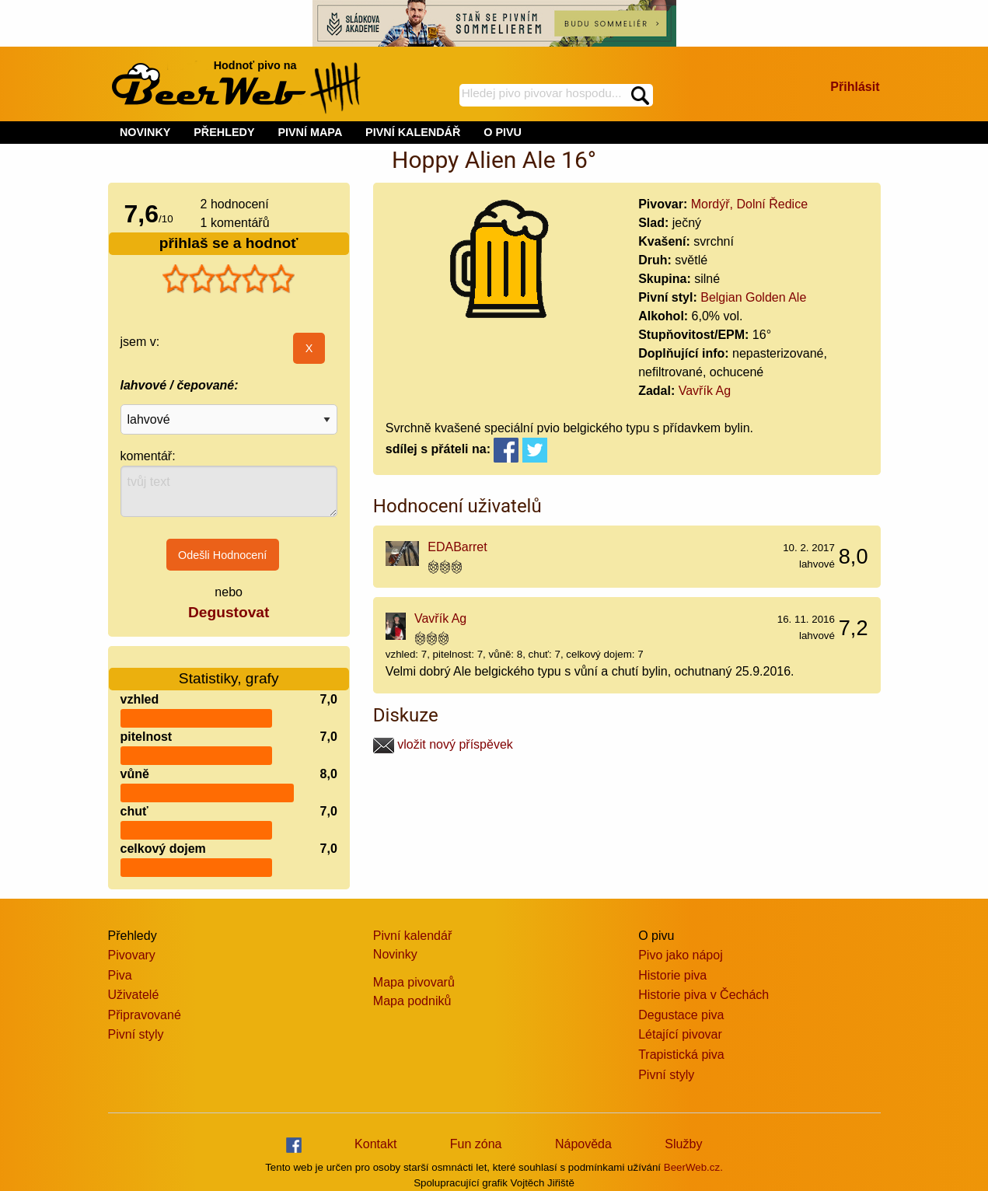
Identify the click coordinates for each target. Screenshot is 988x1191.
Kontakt (375, 1144)
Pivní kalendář (412, 935)
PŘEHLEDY (224, 132)
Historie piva (672, 975)
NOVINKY (145, 132)
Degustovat (228, 612)
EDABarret (457, 547)
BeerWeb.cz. (693, 1167)
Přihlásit (854, 86)
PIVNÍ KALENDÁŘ (412, 132)
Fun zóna (476, 1144)
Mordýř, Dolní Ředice (749, 204)
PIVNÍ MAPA (310, 132)
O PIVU (503, 132)
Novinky (395, 954)
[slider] (228, 279)
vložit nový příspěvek (443, 744)
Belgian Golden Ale (753, 297)
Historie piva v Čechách (703, 994)
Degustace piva (681, 1015)
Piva (120, 975)
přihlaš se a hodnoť (228, 243)
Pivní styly (136, 1034)
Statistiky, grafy (229, 669)
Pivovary (131, 955)
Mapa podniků (412, 1001)
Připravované (144, 1015)
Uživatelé (133, 994)
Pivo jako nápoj (680, 955)
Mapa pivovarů (414, 982)
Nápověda (583, 1144)
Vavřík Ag (705, 390)
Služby (683, 1144)
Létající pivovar (680, 1034)
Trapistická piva (681, 1054)
